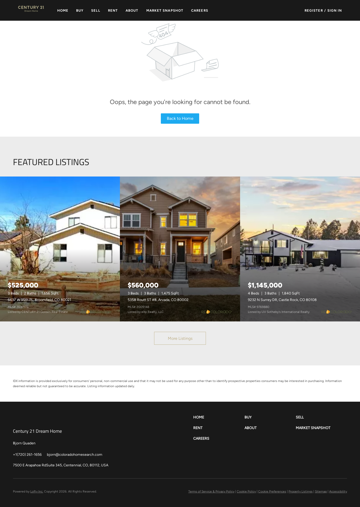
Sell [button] (95, 10)
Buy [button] (79, 10)
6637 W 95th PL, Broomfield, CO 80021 (39, 300)
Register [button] (314, 10)
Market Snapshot (165, 10)
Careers (199, 10)
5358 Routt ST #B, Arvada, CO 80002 (158, 300)
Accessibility (338, 491)
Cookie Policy (246, 491)
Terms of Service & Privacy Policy (211, 491)
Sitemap (321, 491)
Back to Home (180, 118)
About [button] (132, 10)
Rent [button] (113, 10)
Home (62, 10)
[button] (31, 10)
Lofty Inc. (36, 491)
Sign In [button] (334, 10)
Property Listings (301, 491)
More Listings (180, 338)
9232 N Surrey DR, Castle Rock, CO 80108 (282, 300)
